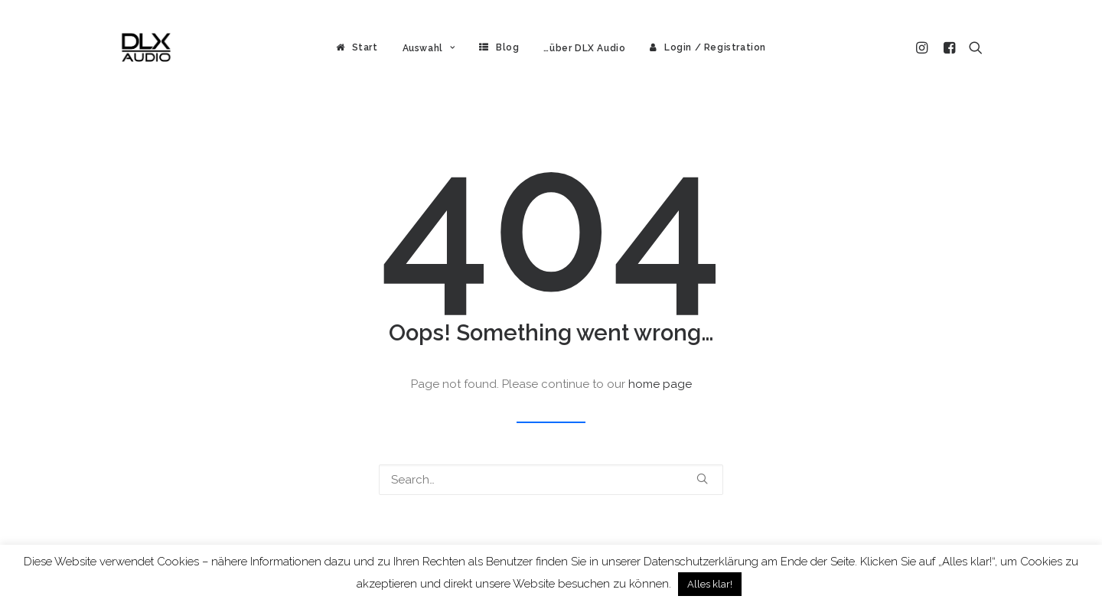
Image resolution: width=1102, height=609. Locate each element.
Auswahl (429, 48)
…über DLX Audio (584, 48)
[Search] (551, 479)
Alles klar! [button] (709, 584)
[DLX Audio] (146, 47)
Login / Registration (715, 47)
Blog (507, 47)
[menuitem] (357, 47)
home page (660, 384)
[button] (924, 47)
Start (365, 47)
